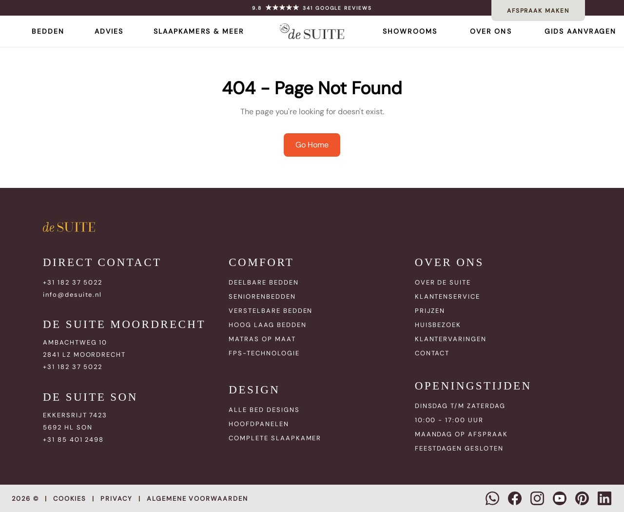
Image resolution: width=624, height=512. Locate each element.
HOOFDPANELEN (259, 424)
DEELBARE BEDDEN (263, 282)
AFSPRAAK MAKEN (538, 11)
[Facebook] (515, 498)
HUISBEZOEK (438, 325)
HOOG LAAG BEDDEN (267, 325)
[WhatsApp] (492, 498)
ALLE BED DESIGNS (264, 410)
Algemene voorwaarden (197, 498)
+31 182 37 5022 (72, 282)
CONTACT (432, 353)
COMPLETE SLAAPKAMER (275, 438)
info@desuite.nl (72, 294)
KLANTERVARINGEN (451, 339)
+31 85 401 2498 (73, 439)
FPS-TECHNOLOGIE (264, 353)
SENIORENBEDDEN (262, 296)
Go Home (312, 145)
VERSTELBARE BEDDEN (270, 311)
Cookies (70, 498)
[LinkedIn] (604, 498)
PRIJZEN (430, 311)
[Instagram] (537, 498)
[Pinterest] (582, 498)
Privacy (116, 498)
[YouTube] (559, 498)
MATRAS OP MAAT (262, 339)
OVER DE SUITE (443, 282)
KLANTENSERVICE (447, 296)
